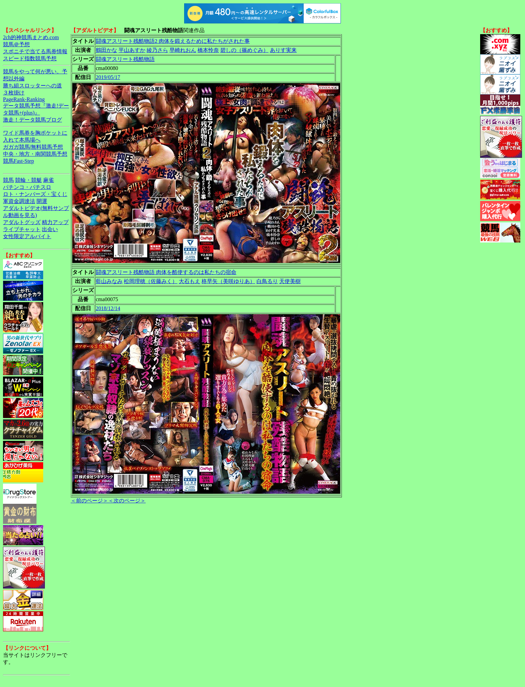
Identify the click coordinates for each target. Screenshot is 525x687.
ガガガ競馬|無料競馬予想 (33, 147)
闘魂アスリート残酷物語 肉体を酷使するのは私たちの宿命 (166, 272)
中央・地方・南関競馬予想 (35, 154)
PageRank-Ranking (24, 99)
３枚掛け (13, 92)
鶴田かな (106, 50)
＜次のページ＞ (127, 500)
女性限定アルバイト (27, 236)
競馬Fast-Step (18, 161)
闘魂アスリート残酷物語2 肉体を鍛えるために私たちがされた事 (173, 41)
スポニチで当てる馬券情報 (35, 51)
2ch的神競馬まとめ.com (31, 37)
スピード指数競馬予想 (30, 58)
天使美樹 (290, 281)
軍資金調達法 (19, 201)
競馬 (8, 180)
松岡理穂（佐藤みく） (150, 281)
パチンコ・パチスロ (27, 187)
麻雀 (48, 180)
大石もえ (189, 281)
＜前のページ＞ (89, 500)
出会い (50, 229)
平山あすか (132, 50)
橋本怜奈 (208, 50)
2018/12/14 (108, 308)
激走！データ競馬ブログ (32, 120)
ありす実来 (283, 50)
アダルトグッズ (22, 222)
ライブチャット (22, 229)
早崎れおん (182, 50)
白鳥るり (267, 281)
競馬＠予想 (16, 44)
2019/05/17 (108, 77)
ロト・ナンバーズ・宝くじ (35, 194)
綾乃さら (157, 50)
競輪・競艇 (28, 180)
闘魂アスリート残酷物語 (125, 59)
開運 (41, 201)
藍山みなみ (109, 281)
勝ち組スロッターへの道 (32, 85)
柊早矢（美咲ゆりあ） (228, 281)
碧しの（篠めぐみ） (244, 50)
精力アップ (55, 222)
